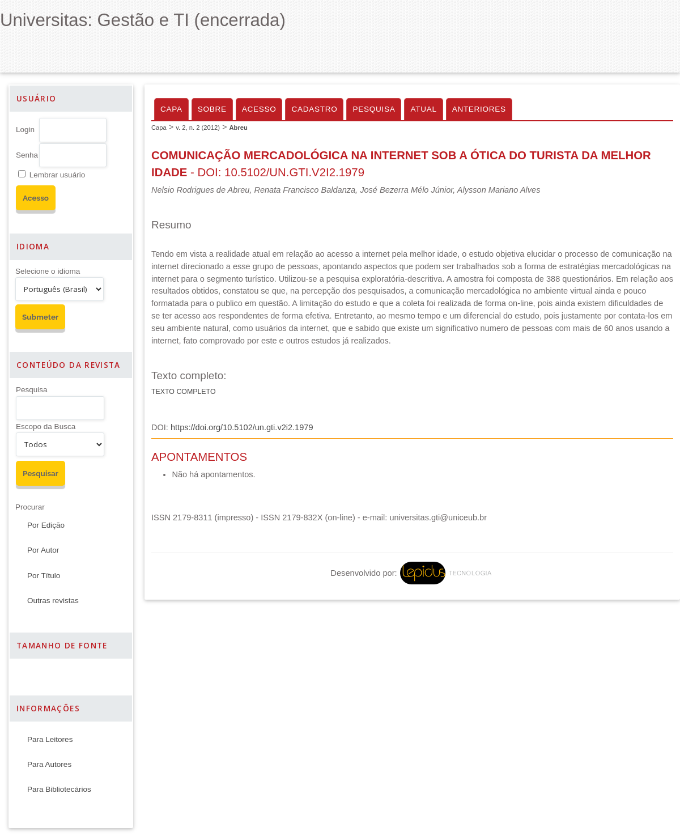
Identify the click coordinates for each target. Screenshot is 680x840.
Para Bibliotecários (59, 789)
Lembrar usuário (57, 175)
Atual (423, 109)
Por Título (43, 575)
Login (25, 129)
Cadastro (314, 109)
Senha (27, 155)
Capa (171, 109)
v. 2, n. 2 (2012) (198, 127)
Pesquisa (32, 389)
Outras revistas (53, 600)
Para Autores (49, 764)
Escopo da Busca (45, 426)
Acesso (259, 109)
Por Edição (46, 525)
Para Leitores (50, 739)
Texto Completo (183, 392)
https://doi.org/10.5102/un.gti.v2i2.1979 (242, 427)
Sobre (212, 109)
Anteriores (479, 109)
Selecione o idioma (47, 271)
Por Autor (43, 550)
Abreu (238, 127)
